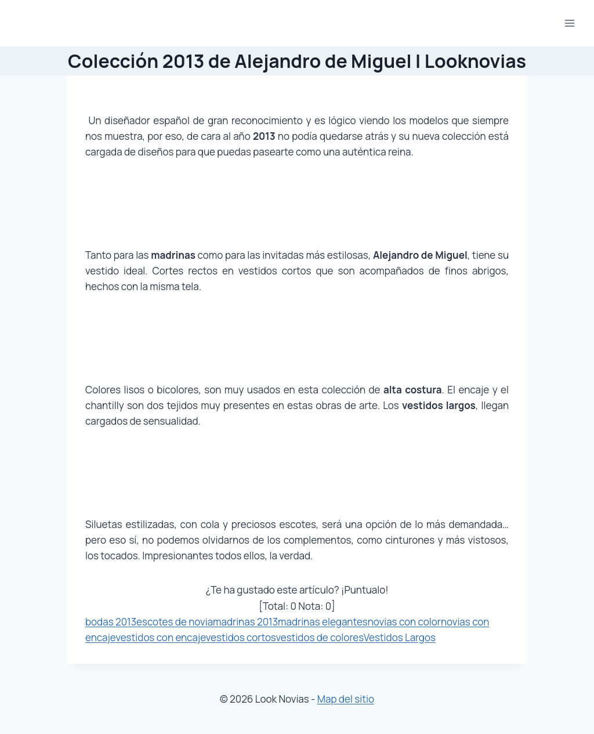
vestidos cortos (241, 637)
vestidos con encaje (160, 637)
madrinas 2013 (245, 621)
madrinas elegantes (323, 621)
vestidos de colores (319, 637)
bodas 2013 (110, 621)
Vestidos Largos (400, 637)
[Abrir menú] (569, 23)
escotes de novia (174, 621)
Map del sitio (345, 699)
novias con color (404, 621)
